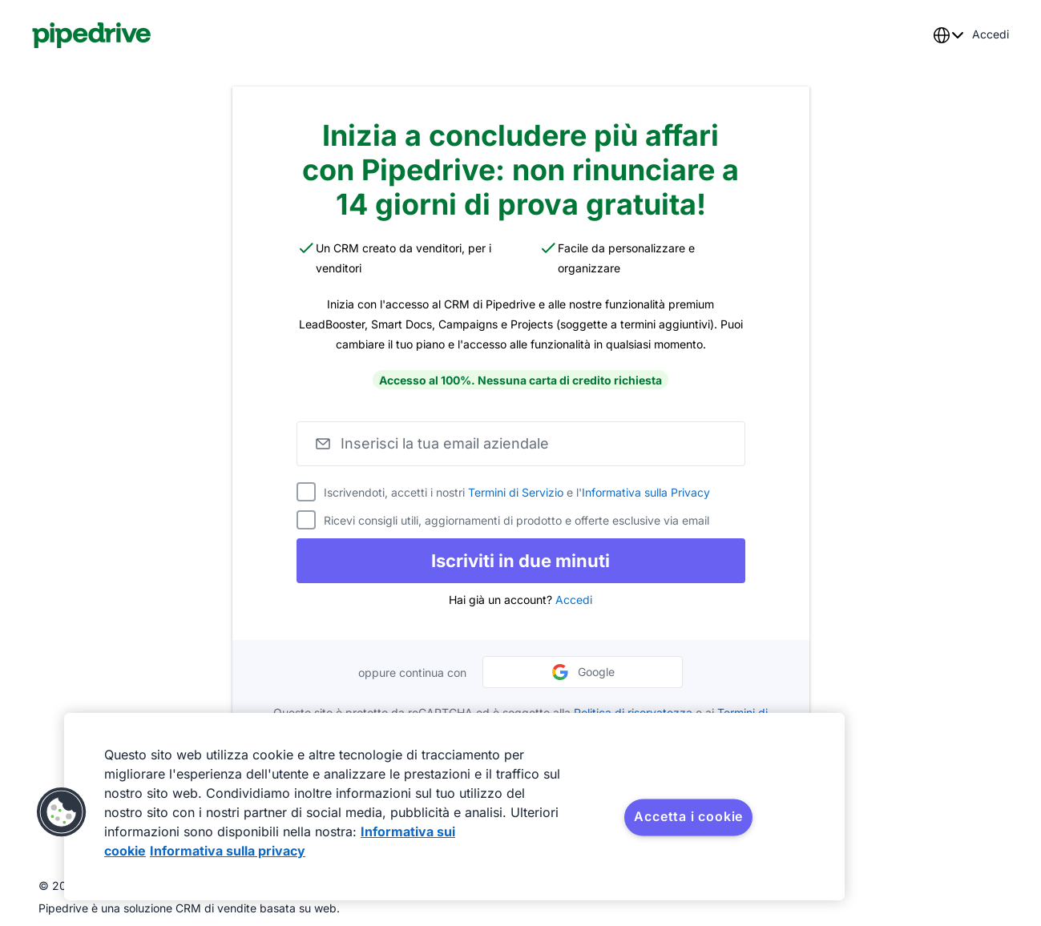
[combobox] (948, 35)
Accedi (573, 599)
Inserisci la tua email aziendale (445, 443)
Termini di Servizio (515, 492)
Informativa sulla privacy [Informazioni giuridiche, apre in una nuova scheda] (227, 851)
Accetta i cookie (688, 816)
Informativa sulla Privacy (646, 492)
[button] (61, 812)
